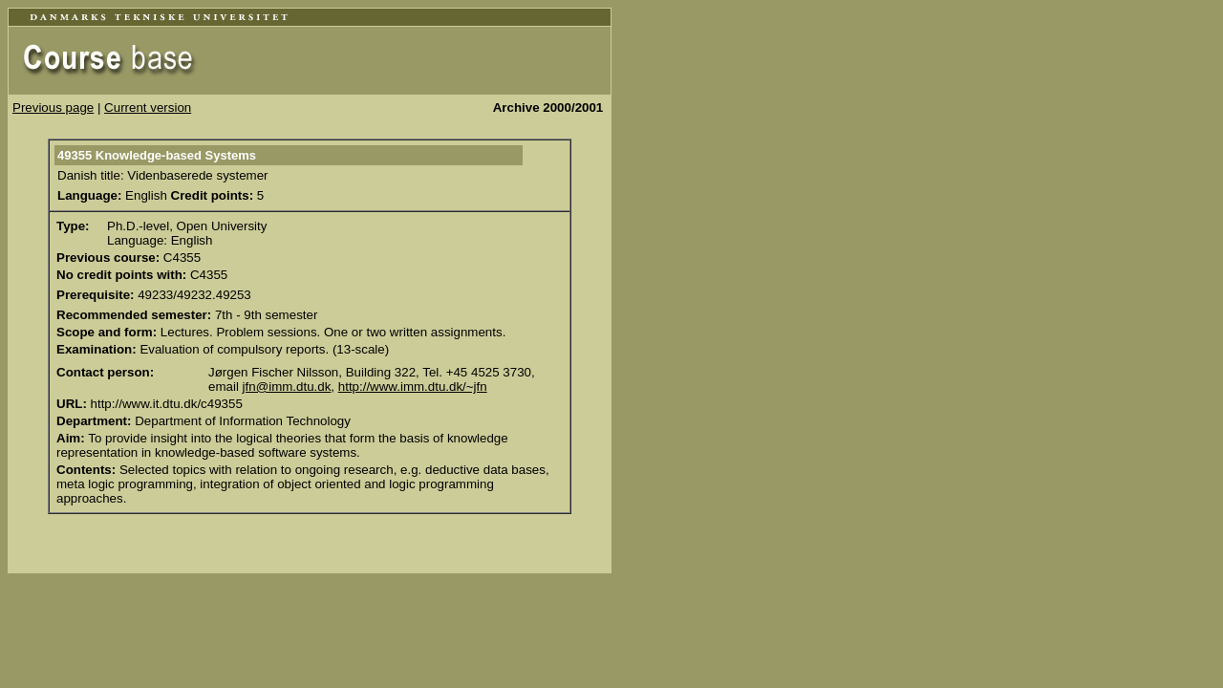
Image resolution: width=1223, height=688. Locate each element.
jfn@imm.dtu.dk (287, 386)
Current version (147, 107)
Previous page (53, 107)
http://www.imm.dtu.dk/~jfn (412, 386)
